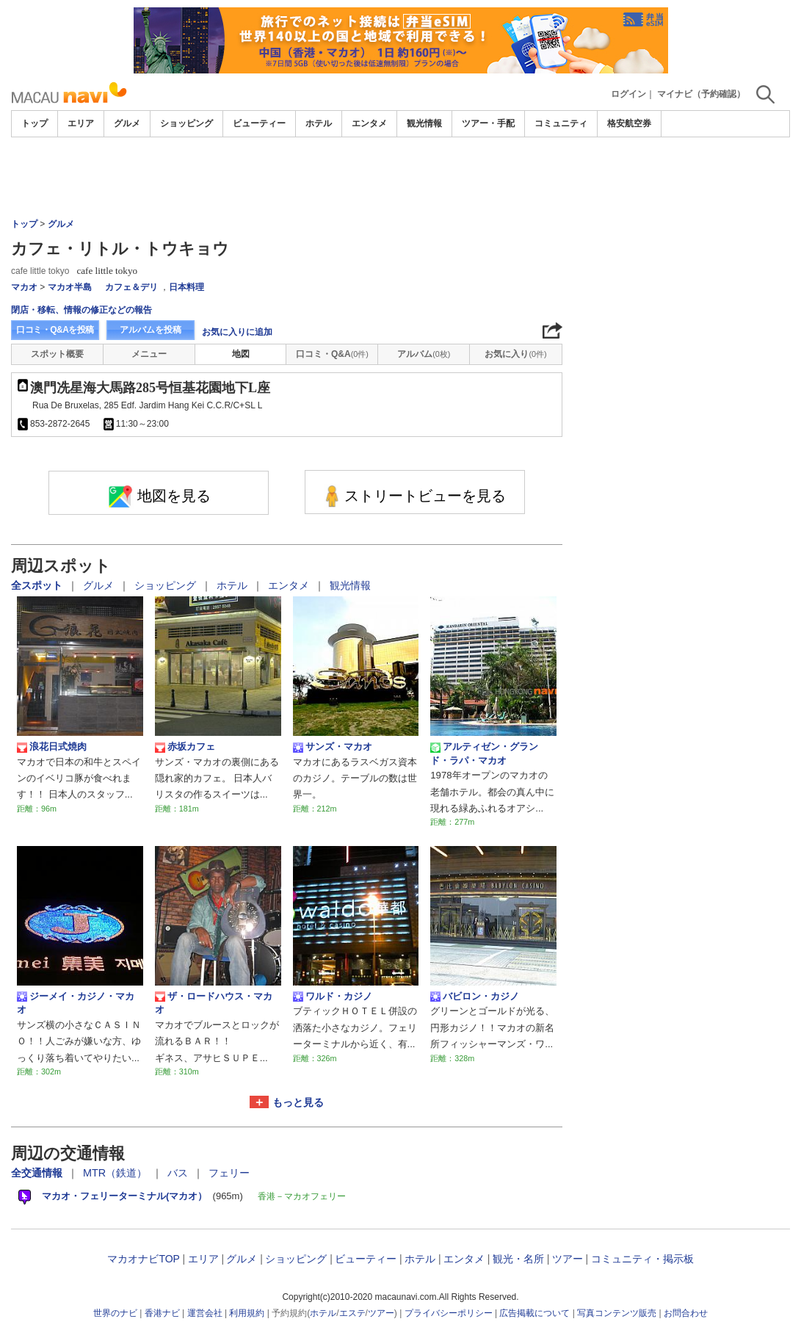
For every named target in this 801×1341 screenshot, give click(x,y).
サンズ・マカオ (332, 747)
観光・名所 (518, 1259)
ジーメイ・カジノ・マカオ (75, 1003)
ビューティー (259, 123)
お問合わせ (686, 1313)
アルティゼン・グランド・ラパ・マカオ (484, 753)
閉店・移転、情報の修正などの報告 (81, 310)
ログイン (628, 94)
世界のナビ (115, 1313)
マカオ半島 (70, 287)
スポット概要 (57, 354)
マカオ (24, 287)
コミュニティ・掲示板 (642, 1259)
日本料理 (186, 287)
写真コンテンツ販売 (616, 1313)
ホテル (318, 123)
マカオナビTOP (143, 1259)
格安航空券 (629, 123)
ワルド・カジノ (332, 996)
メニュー (149, 354)
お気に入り (515, 354)
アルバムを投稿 (150, 330)
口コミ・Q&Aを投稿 (55, 330)
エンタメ (369, 123)
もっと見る (298, 1102)
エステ (352, 1313)
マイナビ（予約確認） (701, 94)
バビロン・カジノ (474, 996)
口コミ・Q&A (332, 354)
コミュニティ (560, 123)
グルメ (127, 123)
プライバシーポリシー (449, 1313)
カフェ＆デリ (131, 287)
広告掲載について (534, 1313)
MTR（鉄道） (116, 1173)
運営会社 (204, 1313)
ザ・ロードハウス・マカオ (213, 1003)
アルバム (423, 354)
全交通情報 (38, 1173)
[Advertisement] (401, 178)
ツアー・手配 (488, 123)
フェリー (229, 1173)
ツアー (567, 1259)
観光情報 (424, 123)
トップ (34, 123)
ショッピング (186, 123)
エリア (81, 123)
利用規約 (246, 1313)
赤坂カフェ (185, 747)
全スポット (38, 585)
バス (179, 1173)
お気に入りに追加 (237, 332)
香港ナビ (162, 1313)
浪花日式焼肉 (52, 747)
